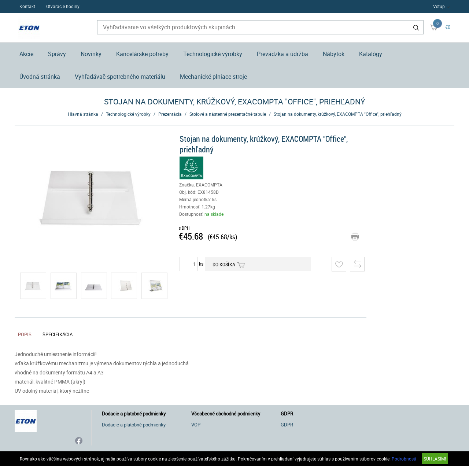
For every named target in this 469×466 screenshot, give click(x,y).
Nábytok (333, 54)
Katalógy (370, 54)
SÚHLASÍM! (435, 459)
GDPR (287, 424)
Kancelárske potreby (142, 54)
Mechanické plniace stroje (213, 77)
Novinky (91, 54)
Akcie (26, 54)
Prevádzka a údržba (282, 54)
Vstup (439, 6)
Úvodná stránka (39, 77)
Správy (57, 54)
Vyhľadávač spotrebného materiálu (120, 77)
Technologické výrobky (212, 54)
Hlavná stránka (83, 114)
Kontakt (27, 6)
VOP (195, 424)
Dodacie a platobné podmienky (134, 424)
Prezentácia (170, 114)
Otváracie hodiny (63, 6)
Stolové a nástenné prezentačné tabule (227, 114)
